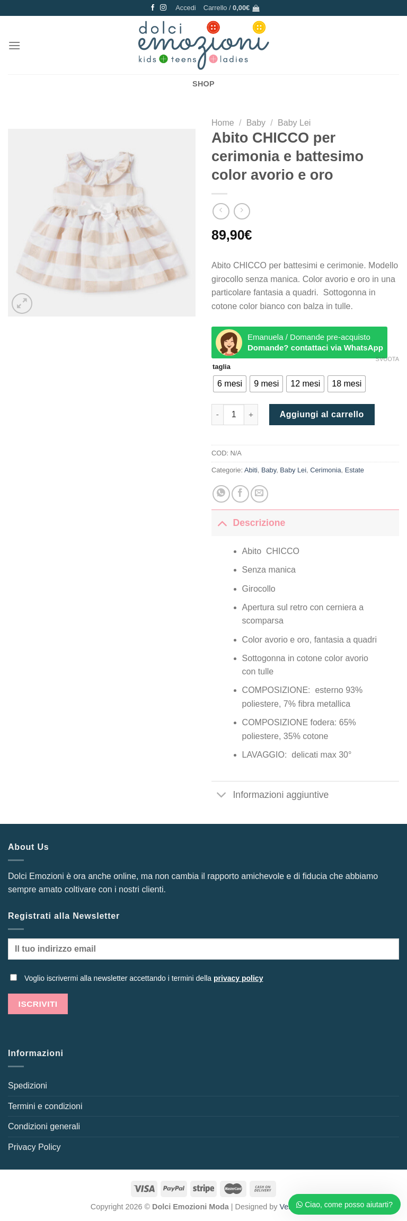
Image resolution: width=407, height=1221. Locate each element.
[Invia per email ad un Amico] (259, 494)
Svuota (387, 359)
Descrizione (248, 522)
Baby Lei (294, 122)
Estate (354, 470)
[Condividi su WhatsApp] (221, 494)
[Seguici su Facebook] (152, 8)
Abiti (251, 470)
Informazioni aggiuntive (270, 796)
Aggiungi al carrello (322, 414)
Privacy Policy (34, 1147)
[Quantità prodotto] (233, 414)
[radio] (230, 384)
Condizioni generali (44, 1126)
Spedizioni (27, 1085)
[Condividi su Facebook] (240, 494)
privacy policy (238, 978)
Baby (256, 122)
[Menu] (14, 45)
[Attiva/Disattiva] (221, 522)
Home (222, 122)
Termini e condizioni (45, 1106)
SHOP (203, 84)
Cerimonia (325, 470)
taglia (222, 367)
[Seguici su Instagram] (163, 8)
